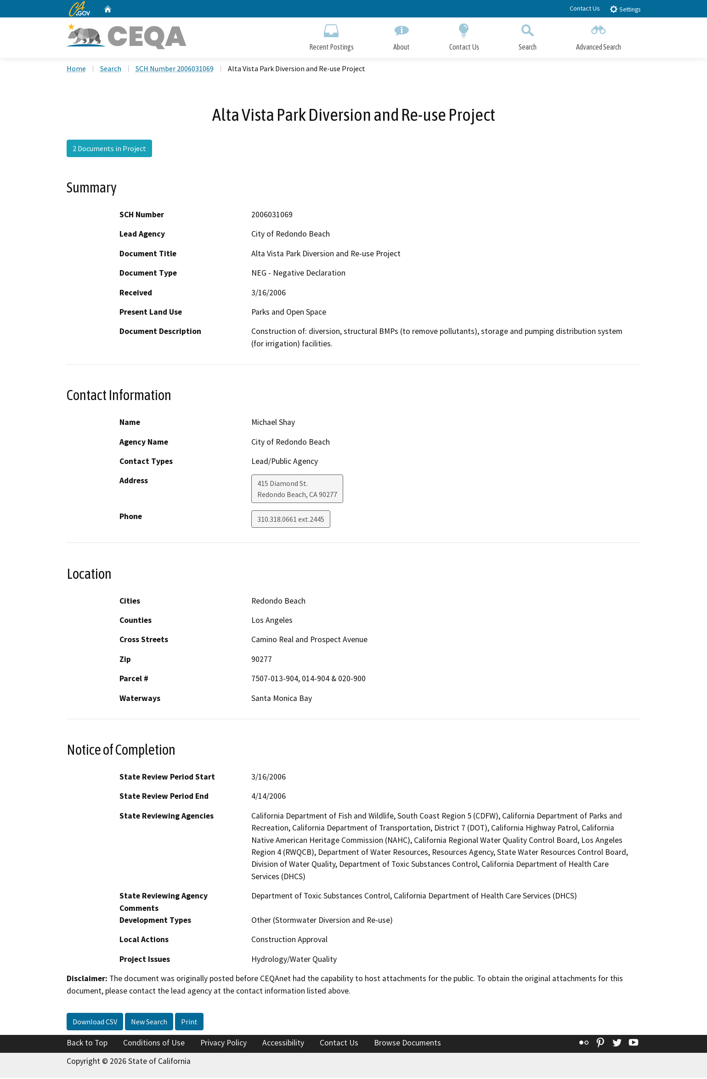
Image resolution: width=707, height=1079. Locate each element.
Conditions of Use (154, 1044)
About (401, 35)
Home (76, 69)
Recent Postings (331, 35)
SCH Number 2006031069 (175, 69)
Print (189, 1022)
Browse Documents (407, 1044)
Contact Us (585, 8)
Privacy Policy (223, 1044)
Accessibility (283, 1044)
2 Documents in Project (109, 149)
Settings (625, 9)
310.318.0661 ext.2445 (290, 520)
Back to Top (87, 1044)
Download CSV (95, 1022)
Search (527, 35)
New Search (149, 1022)
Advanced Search (599, 35)
